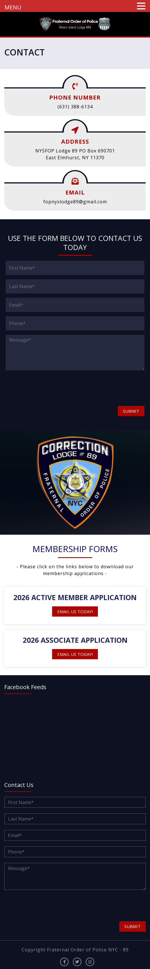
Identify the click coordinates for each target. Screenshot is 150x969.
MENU (13, 7)
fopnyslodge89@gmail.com (75, 202)
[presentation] (39, 387)
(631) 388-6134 (75, 107)
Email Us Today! (75, 611)
